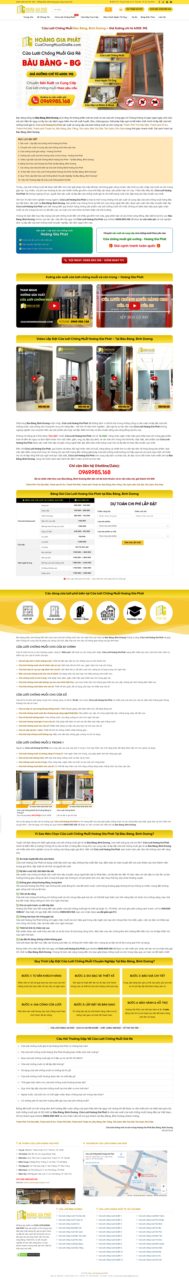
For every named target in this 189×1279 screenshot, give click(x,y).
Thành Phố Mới (24, 128)
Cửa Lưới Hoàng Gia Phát (98, 1273)
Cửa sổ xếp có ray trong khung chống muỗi (39, 709)
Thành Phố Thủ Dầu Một (136, 125)
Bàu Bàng (61, 128)
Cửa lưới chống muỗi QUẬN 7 (110, 1240)
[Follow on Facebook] (159, 2)
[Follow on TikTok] (163, 2)
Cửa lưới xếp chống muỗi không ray (35, 734)
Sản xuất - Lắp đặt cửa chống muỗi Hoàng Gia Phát (42, 143)
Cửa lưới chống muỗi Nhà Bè (150, 1252)
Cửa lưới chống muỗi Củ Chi (150, 1256)
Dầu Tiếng (72, 128)
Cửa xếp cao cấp (90, 17)
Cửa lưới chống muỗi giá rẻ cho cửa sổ (37, 721)
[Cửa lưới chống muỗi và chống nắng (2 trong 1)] (35, 789)
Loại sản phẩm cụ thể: (107, 532)
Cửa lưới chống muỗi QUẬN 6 (110, 1236)
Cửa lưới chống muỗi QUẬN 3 (110, 1224)
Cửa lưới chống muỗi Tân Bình (150, 1224)
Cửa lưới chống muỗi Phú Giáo (70, 1240)
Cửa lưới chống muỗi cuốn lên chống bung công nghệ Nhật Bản (48, 713)
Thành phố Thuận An (44, 128)
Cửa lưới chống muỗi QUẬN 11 (110, 1256)
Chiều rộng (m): (104, 511)
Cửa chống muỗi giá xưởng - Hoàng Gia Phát (39, 151)
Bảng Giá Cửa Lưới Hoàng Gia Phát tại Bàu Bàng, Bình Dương (47, 163)
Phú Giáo (120, 128)
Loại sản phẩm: (104, 522)
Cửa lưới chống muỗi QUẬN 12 (111, 1260)
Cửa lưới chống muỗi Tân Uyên (71, 1232)
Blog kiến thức (148, 17)
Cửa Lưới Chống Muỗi (66, 16)
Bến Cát (94, 128)
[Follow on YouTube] (171, 2)
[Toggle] (18, 1046)
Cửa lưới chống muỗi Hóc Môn (150, 1248)
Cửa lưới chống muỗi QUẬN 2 (110, 1220)
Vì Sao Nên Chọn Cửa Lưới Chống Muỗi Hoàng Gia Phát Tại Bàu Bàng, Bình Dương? (57, 172)
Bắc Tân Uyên (107, 128)
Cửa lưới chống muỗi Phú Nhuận (151, 1220)
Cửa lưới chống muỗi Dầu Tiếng (71, 1248)
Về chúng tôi (44, 17)
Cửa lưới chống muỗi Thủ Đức (150, 1240)
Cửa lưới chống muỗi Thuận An (71, 1220)
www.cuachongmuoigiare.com (37, 1182)
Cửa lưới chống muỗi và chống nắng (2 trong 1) (41, 753)
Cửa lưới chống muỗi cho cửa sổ (34, 726)
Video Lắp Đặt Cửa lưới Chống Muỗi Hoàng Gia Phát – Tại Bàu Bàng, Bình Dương (56, 159)
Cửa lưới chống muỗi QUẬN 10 (111, 1252)
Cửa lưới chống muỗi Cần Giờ (150, 1260)
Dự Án (134, 17)
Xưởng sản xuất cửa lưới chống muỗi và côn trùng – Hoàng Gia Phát (50, 155)
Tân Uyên (84, 128)
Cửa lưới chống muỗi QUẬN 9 (110, 1248)
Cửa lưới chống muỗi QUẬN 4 (110, 1228)
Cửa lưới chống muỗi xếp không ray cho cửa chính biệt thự (46, 682)
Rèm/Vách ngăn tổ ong (116, 17)
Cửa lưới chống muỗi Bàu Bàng (71, 1244)
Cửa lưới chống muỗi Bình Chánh (151, 1244)
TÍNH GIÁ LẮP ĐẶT (132, 543)
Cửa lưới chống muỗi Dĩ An (69, 1224)
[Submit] (108, 9)
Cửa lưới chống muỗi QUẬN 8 (110, 1244)
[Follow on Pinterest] (167, 2)
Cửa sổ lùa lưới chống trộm (31, 717)
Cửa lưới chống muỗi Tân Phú (150, 1232)
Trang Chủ (28, 17)
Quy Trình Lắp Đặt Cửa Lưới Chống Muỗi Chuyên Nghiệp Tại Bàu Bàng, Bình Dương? (57, 176)
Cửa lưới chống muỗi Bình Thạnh (151, 1216)
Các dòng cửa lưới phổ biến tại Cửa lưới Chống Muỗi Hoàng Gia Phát (50, 167)
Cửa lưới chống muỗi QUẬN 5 (110, 1232)
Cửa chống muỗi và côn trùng (32, 762)
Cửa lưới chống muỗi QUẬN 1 (110, 1216)
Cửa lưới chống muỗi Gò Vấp (150, 1228)
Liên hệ (162, 17)
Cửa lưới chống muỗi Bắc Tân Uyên (72, 1236)
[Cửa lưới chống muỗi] (74, 789)
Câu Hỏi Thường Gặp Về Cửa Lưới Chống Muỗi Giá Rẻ (44, 180)
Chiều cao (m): (141, 511)
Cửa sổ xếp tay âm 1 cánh (31, 730)
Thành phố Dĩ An (159, 125)
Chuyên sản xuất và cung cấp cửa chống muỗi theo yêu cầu (46, 147)
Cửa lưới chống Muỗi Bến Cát (70, 1228)
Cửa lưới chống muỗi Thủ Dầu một (72, 1216)
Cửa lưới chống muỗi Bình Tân (150, 1236)
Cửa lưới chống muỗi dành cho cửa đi (36, 686)
